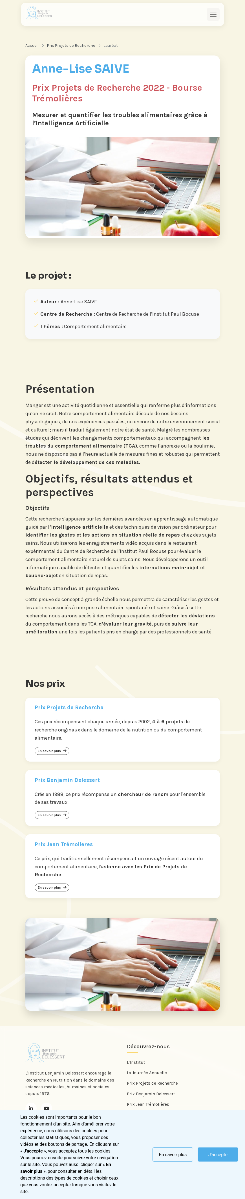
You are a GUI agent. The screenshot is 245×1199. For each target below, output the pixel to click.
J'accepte (218, 1154)
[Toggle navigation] (213, 14)
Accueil (32, 45)
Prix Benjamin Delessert (151, 1095)
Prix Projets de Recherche (71, 45)
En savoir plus (173, 1154)
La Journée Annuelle (147, 1074)
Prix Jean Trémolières (148, 1106)
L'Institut (136, 1064)
